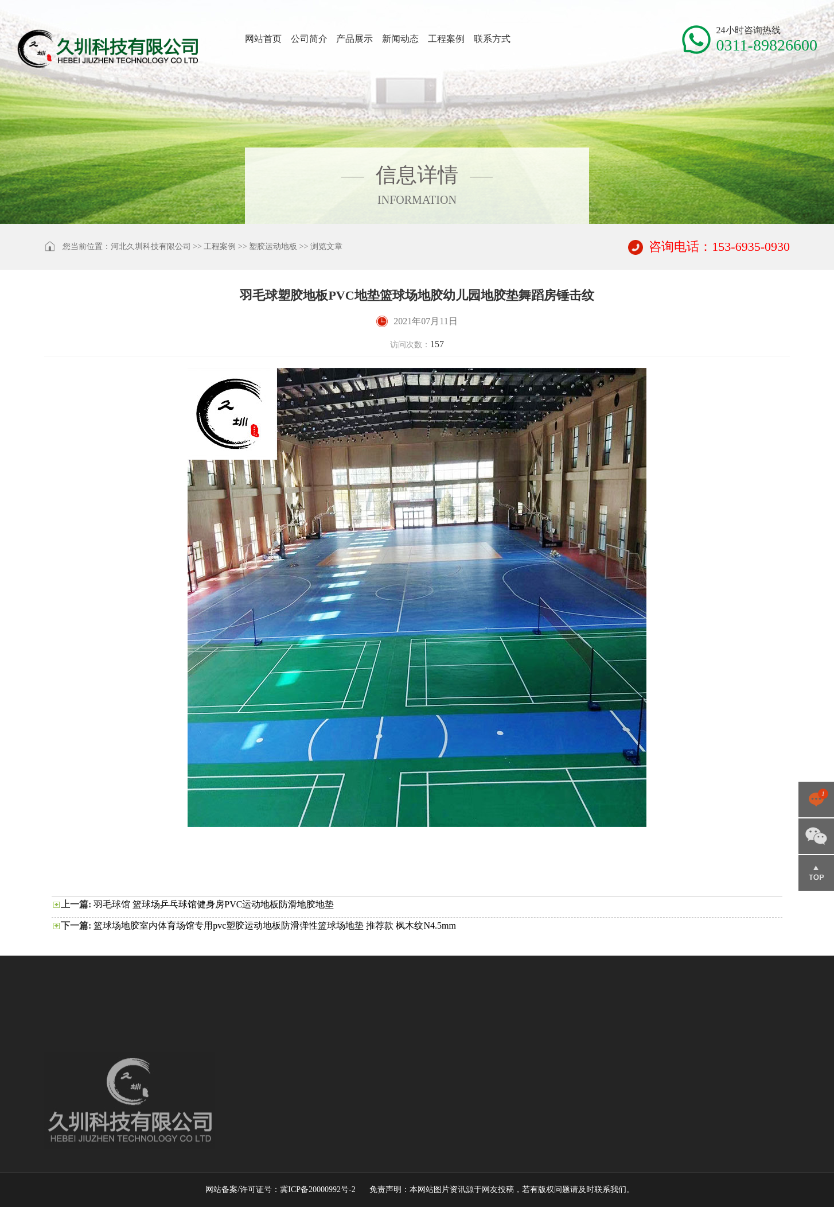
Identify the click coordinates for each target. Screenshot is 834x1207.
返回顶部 (816, 873)
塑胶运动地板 (273, 246)
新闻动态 (400, 39)
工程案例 (446, 39)
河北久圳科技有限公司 (151, 246)
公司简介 (309, 39)
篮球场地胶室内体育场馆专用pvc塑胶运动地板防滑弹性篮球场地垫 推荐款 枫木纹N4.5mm (274, 925)
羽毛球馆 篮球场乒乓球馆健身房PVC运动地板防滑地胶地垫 (213, 904)
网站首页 (263, 39)
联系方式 (492, 39)
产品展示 (354, 39)
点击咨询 (816, 799)
